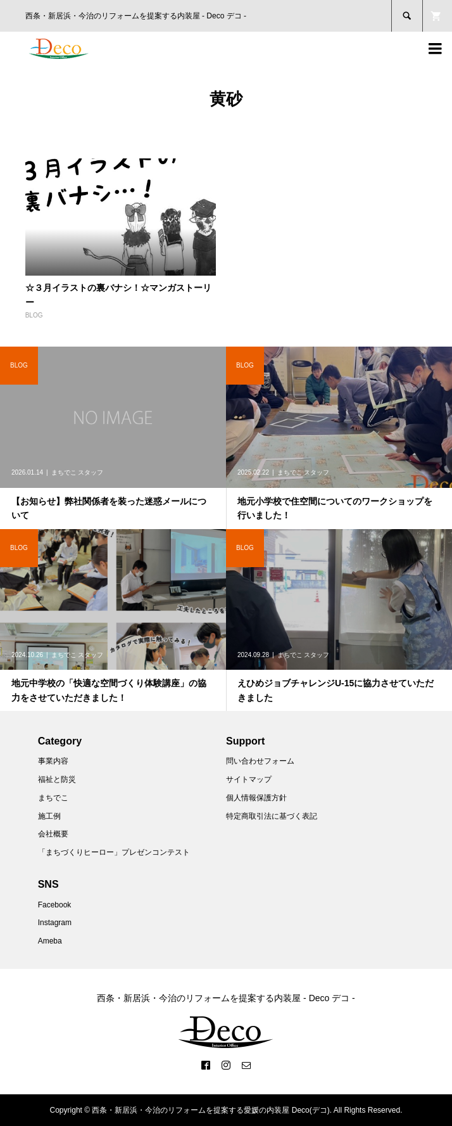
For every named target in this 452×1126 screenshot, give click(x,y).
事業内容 (53, 761)
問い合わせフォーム (260, 761)
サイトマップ (249, 779)
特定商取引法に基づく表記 (271, 816)
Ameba (50, 941)
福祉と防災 (57, 779)
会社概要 (53, 833)
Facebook (55, 904)
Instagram (55, 922)
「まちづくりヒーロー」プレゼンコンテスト (114, 852)
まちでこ (53, 797)
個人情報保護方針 (256, 797)
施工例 (49, 816)
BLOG (34, 315)
